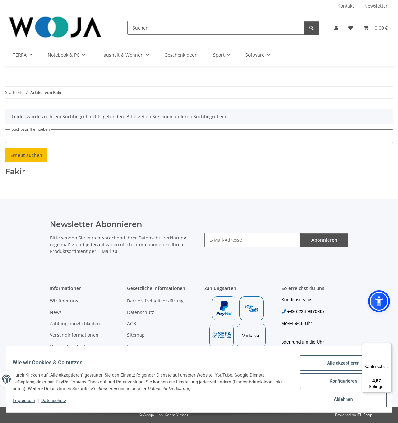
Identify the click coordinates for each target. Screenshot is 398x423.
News (56, 312)
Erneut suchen (26, 155)
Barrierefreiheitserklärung (155, 301)
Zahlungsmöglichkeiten (75, 323)
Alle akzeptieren (339, 366)
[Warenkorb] (375, 28)
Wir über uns (64, 301)
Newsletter (376, 6)
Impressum (28, 402)
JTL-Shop (364, 415)
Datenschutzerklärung (162, 238)
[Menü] (388, 347)
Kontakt (346, 6)
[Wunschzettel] (350, 28)
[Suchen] (215, 28)
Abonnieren (324, 240)
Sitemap (136, 335)
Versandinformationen (74, 335)
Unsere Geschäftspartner (77, 346)
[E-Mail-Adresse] (252, 240)
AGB (131, 323)
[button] (336, 28)
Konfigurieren (339, 383)
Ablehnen (339, 400)
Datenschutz (57, 402)
